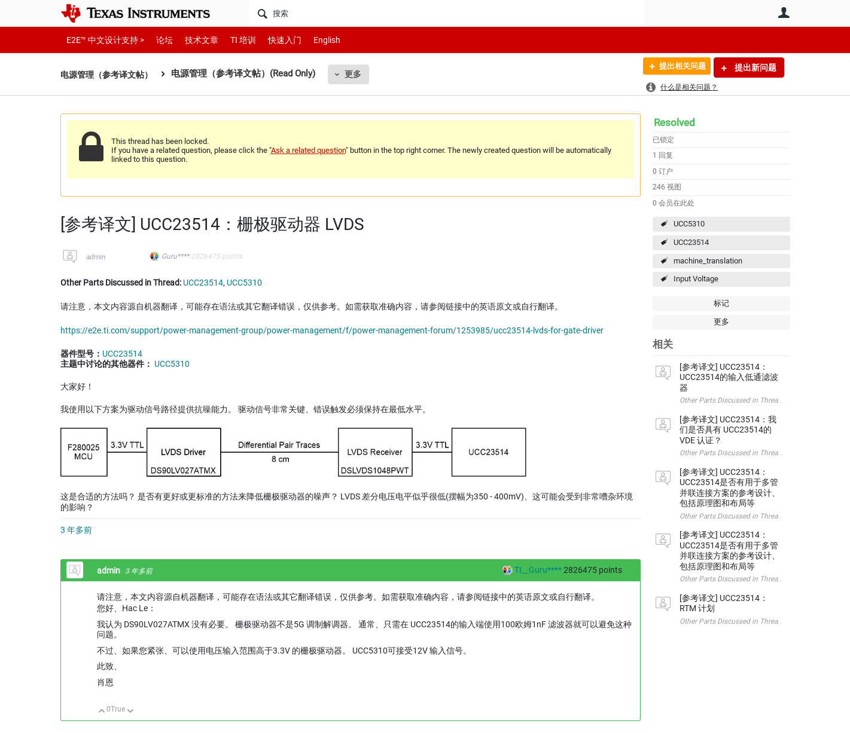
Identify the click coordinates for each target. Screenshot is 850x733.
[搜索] (446, 13)
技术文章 (193, 39)
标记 (721, 303)
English (312, 39)
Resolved (674, 122)
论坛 (158, 39)
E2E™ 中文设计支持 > (102, 39)
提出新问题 (754, 67)
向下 (130, 712)
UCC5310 (689, 223)
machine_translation (708, 260)
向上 (102, 712)
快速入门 (272, 39)
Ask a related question (308, 150)
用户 (784, 13)
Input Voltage (696, 278)
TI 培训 (233, 39)
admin (95, 257)
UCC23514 (691, 242)
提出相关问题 (678, 67)
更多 (359, 74)
